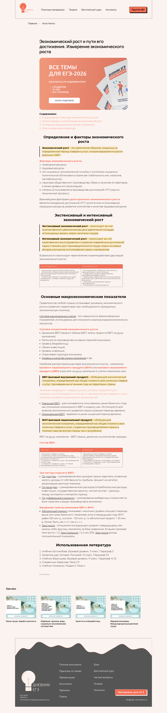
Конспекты (48, 23)
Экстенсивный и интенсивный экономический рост (72, 123)
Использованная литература (59, 130)
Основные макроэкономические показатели (68, 127)
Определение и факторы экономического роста (70, 119)
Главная (32, 23)
